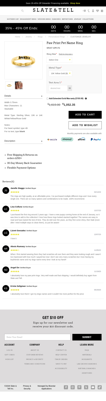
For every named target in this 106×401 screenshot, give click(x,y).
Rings (40, 37)
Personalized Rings (56, 37)
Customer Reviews (34, 355)
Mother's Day (13, 19)
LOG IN (9, 350)
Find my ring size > (66, 54)
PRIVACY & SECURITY (34, 359)
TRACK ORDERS (61, 359)
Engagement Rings (28, 19)
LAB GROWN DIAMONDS (87, 364)
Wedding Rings (44, 19)
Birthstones (67, 19)
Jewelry (77, 19)
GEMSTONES (87, 373)
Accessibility (61, 368)
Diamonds (56, 19)
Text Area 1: (55, 82)
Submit (87, 337)
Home (17, 37)
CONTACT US (61, 350)
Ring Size (60, 54)
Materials (87, 355)
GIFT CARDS (10, 355)
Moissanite (87, 359)
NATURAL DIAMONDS (86, 368)
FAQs (87, 350)
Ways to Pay (61, 364)
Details (7, 96)
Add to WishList (85, 125)
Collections (88, 19)
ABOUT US (35, 350)
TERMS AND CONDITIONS (34, 364)
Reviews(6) (8, 181)
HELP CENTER (61, 355)
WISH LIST (9, 359)
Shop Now (75, 3)
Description (9, 141)
